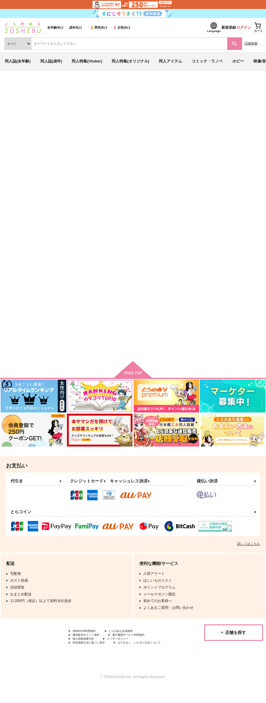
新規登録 (229, 27)
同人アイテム (170, 61)
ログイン (243, 27)
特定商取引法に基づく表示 (94, 652)
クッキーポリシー (128, 647)
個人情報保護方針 (87, 647)
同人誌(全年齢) (18, 61)
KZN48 (40, 125)
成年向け (75, 27)
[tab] (83, 186)
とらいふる (183, 120)
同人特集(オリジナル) (130, 61)
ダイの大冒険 (48, 109)
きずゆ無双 (161, 120)
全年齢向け (55, 27)
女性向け (121, 27)
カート (107, 346)
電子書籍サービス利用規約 (142, 642)
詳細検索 (251, 43)
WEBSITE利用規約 (88, 637)
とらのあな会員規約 (132, 637)
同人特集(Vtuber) (87, 61)
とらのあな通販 (13, 86)
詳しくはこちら (248, 549)
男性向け (98, 27)
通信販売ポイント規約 (90, 642)
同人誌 (35, 86)
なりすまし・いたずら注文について (101, 657)
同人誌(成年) (51, 61)
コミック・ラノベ (207, 61)
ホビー (238, 61)
